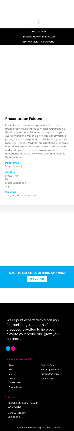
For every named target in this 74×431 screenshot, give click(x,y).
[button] (38, 21)
